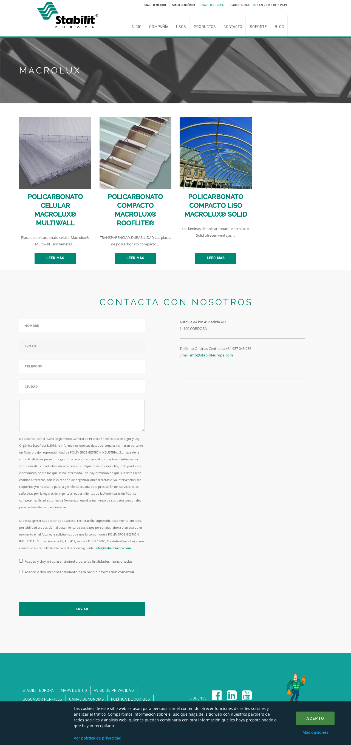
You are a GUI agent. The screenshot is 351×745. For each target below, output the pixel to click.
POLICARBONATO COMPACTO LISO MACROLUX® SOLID (215, 205)
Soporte (258, 26)
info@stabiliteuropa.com (113, 548)
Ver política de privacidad (97, 738)
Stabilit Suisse (240, 5)
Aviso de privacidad (114, 690)
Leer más (55, 258)
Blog (279, 26)
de (275, 5)
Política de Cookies (130, 698)
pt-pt (283, 5)
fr (268, 5)
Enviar (82, 609)
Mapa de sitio (74, 690)
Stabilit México (155, 5)
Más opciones (315, 732)
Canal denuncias (86, 698)
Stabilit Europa (212, 5)
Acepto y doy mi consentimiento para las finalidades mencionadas (75, 561)
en (261, 5)
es (254, 5)
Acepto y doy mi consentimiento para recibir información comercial (76, 572)
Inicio (136, 26)
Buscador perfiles (42, 698)
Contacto (232, 26)
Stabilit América (183, 5)
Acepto (315, 718)
